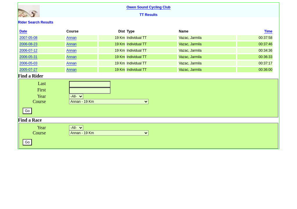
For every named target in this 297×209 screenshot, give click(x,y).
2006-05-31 (28, 57)
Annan (71, 38)
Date (23, 31)
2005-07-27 (28, 70)
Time (268, 31)
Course (39, 101)
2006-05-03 (28, 63)
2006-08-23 (28, 44)
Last (42, 83)
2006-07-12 (28, 50)
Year (41, 96)
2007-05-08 (28, 38)
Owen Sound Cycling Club (148, 7)
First (41, 89)
